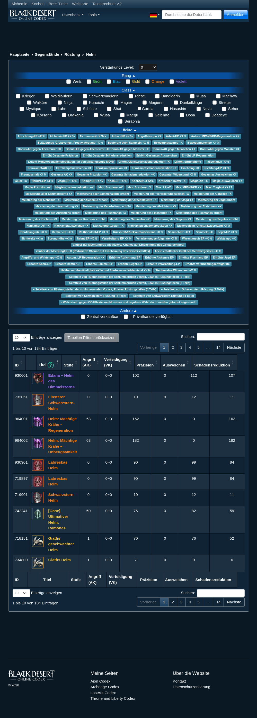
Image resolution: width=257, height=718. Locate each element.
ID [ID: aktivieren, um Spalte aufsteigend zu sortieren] (17, 365)
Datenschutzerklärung (191, 687)
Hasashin (178, 108)
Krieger (28, 96)
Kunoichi (96, 102)
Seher (233, 108)
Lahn (62, 108)
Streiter (225, 102)
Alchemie (20, 4)
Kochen (38, 4)
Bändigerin (170, 96)
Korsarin (44, 115)
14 (218, 347)
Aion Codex (101, 681)
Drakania (76, 115)
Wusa (105, 115)
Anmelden (235, 14)
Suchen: (213, 337)
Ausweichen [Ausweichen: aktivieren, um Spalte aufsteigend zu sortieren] (191, 365)
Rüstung (72, 54)
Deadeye (219, 115)
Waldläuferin (62, 96)
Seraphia (132, 121)
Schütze (90, 108)
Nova (207, 108)
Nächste (234, 347)
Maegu (132, 115)
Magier (126, 102)
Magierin (156, 102)
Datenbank (73, 15)
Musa (201, 96)
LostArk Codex (103, 693)
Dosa (190, 115)
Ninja (68, 102)
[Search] (191, 15)
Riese (140, 96)
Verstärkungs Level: (117, 67)
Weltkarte (80, 4)
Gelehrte (162, 115)
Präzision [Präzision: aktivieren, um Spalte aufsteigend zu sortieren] (162, 365)
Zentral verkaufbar (103, 316)
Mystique (33, 108)
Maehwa (229, 96)
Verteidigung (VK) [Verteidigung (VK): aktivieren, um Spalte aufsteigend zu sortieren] (133, 362)
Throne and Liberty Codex (113, 698)
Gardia (148, 108)
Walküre (40, 102)
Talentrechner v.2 (107, 4)
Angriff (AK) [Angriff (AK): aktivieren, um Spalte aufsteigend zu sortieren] (106, 362)
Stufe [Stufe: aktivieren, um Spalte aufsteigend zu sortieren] (86, 365)
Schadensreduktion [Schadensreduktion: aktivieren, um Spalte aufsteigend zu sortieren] (229, 365)
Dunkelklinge (191, 102)
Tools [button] (94, 15)
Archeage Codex (105, 687)
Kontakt (179, 681)
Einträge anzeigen (37, 338)
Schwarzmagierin (104, 96)
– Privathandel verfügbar (151, 316)
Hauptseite (20, 54)
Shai (117, 108)
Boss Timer (58, 4)
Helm (91, 54)
